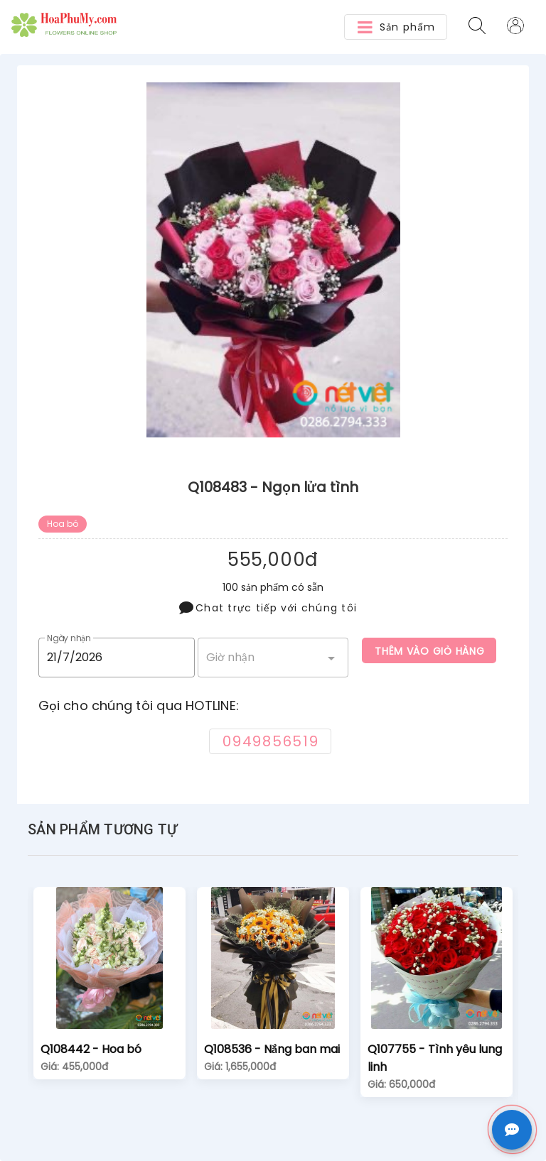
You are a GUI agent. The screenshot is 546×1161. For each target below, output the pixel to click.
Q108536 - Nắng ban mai (272, 1049)
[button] (395, 27)
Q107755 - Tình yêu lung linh (435, 1058)
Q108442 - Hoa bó (91, 1049)
